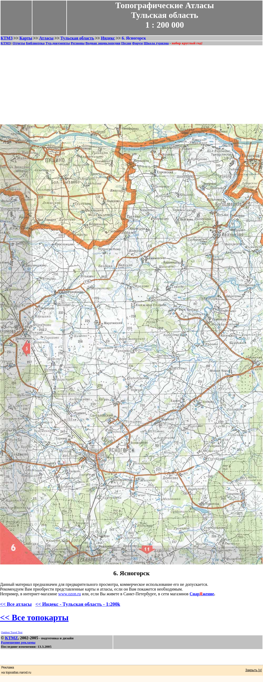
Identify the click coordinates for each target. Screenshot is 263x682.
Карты (25, 38)
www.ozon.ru (69, 594)
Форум (137, 43)
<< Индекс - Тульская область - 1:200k (77, 604)
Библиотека (35, 43)
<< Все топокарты (34, 617)
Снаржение (202, 594)
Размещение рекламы (18, 642)
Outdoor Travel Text (11, 632)
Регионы (78, 43)
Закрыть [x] (253, 670)
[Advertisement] (131, 83)
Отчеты (19, 43)
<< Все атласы (16, 604)
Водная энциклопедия (103, 43)
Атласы (46, 38)
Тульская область (77, 38)
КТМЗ (7, 38)
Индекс (108, 38)
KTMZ (11, 638)
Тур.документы (58, 43)
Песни (126, 43)
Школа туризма (156, 43)
